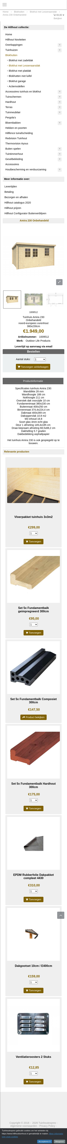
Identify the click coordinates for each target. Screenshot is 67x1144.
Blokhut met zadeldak (21, 60)
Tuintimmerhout (14, 153)
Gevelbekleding (14, 159)
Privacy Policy (47, 1125)
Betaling (9, 191)
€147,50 (34, 709)
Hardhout (10, 101)
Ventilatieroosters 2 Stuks (33, 1056)
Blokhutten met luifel (20, 76)
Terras (9, 107)
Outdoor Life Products (38, 340)
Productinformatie (33, 381)
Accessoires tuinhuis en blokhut (23, 91)
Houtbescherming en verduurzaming (25, 169)
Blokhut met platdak (20, 70)
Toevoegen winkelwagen (33, 366)
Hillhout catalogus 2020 (17, 202)
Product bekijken (33, 717)
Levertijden (10, 186)
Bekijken (58, 18)
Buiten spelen (13, 148)
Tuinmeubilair (13, 112)
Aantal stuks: (23, 359)
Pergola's (10, 117)
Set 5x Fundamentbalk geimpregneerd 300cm (33, 609)
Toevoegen (33, 541)
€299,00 (34, 527)
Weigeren (59, 1141)
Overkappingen (14, 44)
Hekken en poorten (16, 127)
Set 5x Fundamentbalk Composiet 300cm (33, 701)
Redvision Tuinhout (16, 138)
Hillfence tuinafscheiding (19, 133)
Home (8, 34)
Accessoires (12, 164)
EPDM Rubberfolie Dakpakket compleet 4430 (33, 876)
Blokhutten (11, 55)
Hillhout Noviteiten (15, 39)
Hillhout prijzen (12, 208)
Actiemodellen (17, 86)
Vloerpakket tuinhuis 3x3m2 (33, 516)
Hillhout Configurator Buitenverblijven (25, 213)
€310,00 (34, 885)
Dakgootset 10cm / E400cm (33, 965)
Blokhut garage (17, 81)
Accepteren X (45, 1141)
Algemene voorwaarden (23, 1125)
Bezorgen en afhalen (16, 197)
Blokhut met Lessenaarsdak (24, 65)
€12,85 (34, 1067)
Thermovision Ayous (16, 143)
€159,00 (34, 976)
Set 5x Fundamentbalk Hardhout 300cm (33, 785)
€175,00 (34, 794)
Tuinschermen (13, 96)
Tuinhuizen (11, 50)
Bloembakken (13, 122)
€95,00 (34, 618)
